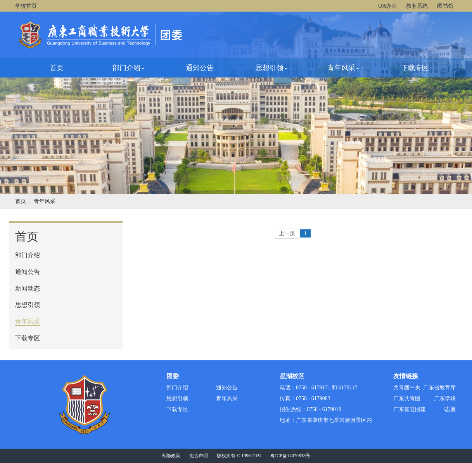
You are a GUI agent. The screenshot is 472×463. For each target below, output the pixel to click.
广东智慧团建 (409, 409)
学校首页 (26, 6)
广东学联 (445, 398)
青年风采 (343, 68)
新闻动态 (27, 288)
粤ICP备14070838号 (290, 455)
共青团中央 (406, 388)
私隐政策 (171, 455)
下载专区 (415, 68)
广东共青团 (406, 398)
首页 (57, 68)
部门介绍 (128, 68)
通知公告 (200, 68)
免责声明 (198, 455)
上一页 (287, 233)
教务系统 (417, 6)
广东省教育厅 (439, 388)
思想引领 (271, 68)
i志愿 (449, 409)
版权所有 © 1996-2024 (239, 455)
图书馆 (445, 6)
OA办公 (387, 6)
